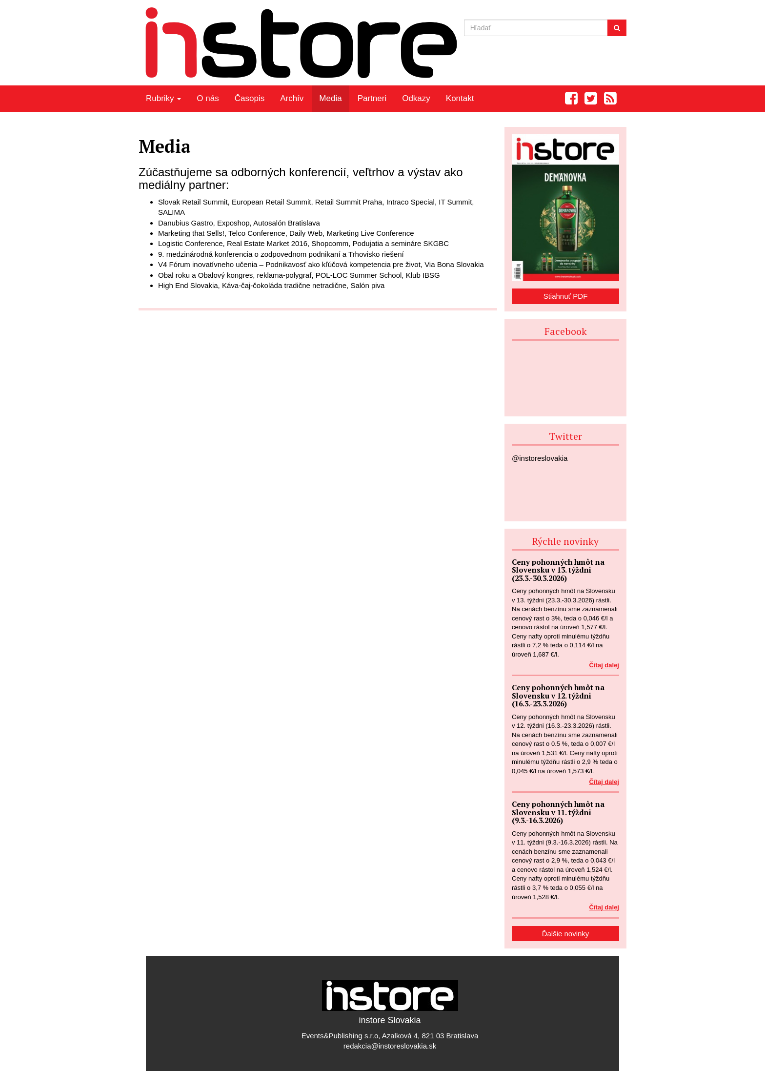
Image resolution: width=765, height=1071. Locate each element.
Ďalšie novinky (565, 933)
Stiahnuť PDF (566, 296)
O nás (208, 98)
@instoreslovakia (539, 458)
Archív (291, 98)
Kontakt (460, 98)
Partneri (372, 98)
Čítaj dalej (604, 665)
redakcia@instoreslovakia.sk (389, 1046)
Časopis (249, 98)
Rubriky (163, 98)
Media (330, 98)
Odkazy (416, 98)
